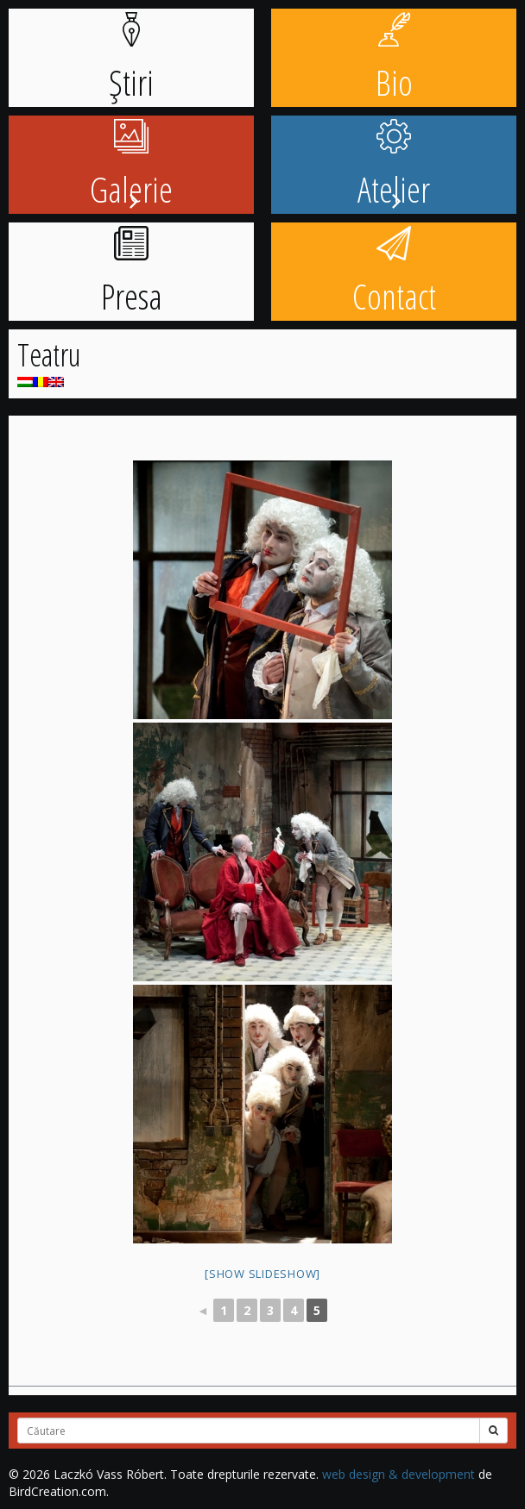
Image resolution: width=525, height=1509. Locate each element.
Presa (131, 273)
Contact (394, 273)
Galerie (131, 166)
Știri (131, 59)
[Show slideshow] (262, 1273)
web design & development (398, 1474)
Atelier (393, 166)
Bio (394, 59)
